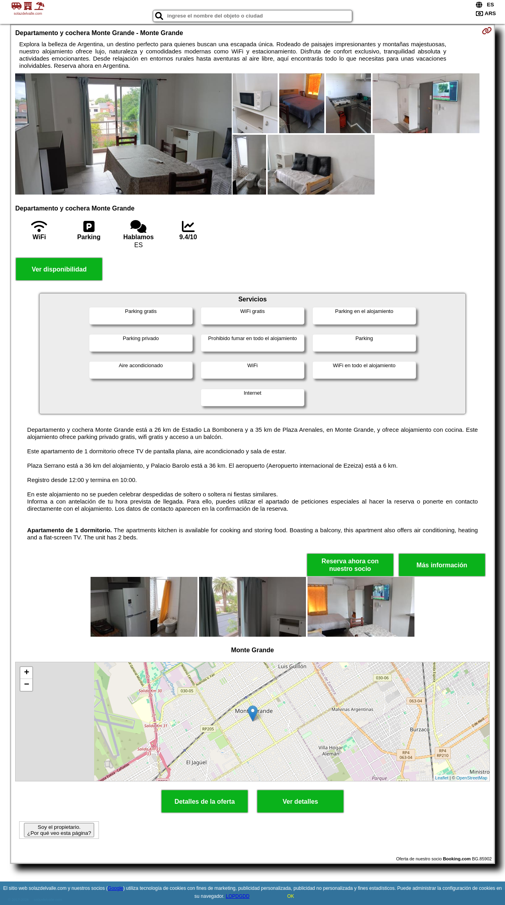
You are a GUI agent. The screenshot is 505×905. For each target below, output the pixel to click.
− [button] (26, 685)
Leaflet (441, 777)
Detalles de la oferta (204, 801)
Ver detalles (300, 801)
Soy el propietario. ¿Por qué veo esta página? (59, 830)
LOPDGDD (237, 896)
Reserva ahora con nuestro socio (350, 565)
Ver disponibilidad (59, 269)
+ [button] (26, 673)
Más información (441, 565)
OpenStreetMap (471, 777)
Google (115, 888)
